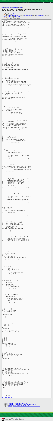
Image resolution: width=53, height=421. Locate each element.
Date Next (6, 7)
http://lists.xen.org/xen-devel (7, 397)
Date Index (16, 7)
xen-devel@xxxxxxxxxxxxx (20, 12)
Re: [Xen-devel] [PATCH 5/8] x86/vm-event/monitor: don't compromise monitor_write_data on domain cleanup (24, 406)
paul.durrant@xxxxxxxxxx (40, 15)
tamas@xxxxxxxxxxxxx (7, 16)
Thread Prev (9, 7)
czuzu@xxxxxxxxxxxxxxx (12, 12)
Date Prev (3, 7)
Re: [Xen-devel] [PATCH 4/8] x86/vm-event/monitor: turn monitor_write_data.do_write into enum (22, 404)
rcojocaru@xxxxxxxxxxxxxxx (15, 13)
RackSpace (16, 418)
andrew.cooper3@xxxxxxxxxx (28, 15)
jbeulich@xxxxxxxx (17, 16)
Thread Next (13, 7)
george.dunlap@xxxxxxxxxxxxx (13, 15)
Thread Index (20, 7)
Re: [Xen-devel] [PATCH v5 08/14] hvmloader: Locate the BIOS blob (17, 403)
